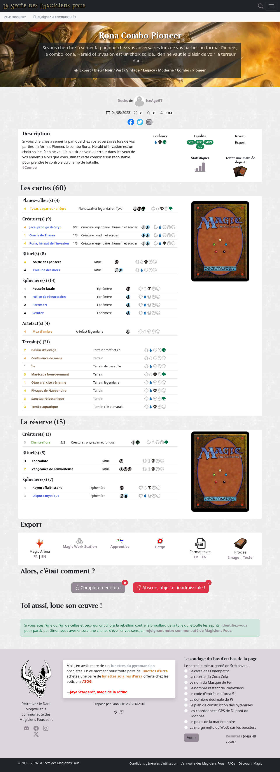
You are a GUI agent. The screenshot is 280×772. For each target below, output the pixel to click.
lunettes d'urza (155, 671)
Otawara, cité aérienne (48, 382)
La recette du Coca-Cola (208, 676)
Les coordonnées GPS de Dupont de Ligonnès (218, 713)
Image (233, 557)
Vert (119, 70)
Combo (183, 70)
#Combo (29, 167)
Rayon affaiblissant (47, 488)
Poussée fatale (44, 288)
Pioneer (199, 70)
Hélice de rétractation (49, 297)
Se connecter (15, 17)
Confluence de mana (47, 358)
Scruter (38, 313)
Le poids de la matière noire (212, 721)
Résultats (234, 736)
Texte (247, 557)
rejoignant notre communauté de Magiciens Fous (188, 630)
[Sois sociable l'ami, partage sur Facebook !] (131, 121)
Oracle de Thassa (42, 235)
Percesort (40, 305)
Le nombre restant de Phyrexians (216, 688)
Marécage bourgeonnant (50, 374)
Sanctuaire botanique (47, 398)
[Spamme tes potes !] (149, 121)
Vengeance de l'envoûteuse (52, 469)
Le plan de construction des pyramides (221, 705)
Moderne (166, 70)
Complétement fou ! (100, 586)
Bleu (98, 70)
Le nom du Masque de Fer (210, 682)
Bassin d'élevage (43, 350)
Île (33, 366)
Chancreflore (41, 442)
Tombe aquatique (44, 407)
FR (35, 556)
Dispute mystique (45, 496)
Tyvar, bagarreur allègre (48, 208)
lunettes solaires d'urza (122, 676)
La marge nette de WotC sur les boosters (222, 727)
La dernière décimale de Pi (211, 699)
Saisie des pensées (47, 262)
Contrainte (40, 461)
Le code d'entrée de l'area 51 (212, 693)
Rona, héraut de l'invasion (49, 243)
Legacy (149, 70)
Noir (109, 70)
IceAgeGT (154, 100)
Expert (85, 70)
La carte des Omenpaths (209, 671)
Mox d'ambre (42, 331)
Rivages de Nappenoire (48, 390)
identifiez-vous (234, 625)
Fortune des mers (46, 270)
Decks (123, 100)
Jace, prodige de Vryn (45, 227)
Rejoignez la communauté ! (54, 17)
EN (43, 556)
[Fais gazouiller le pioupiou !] (140, 121)
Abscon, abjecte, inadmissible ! (173, 586)
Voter (191, 737)
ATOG (87, 681)
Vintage (133, 70)
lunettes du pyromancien (133, 665)
